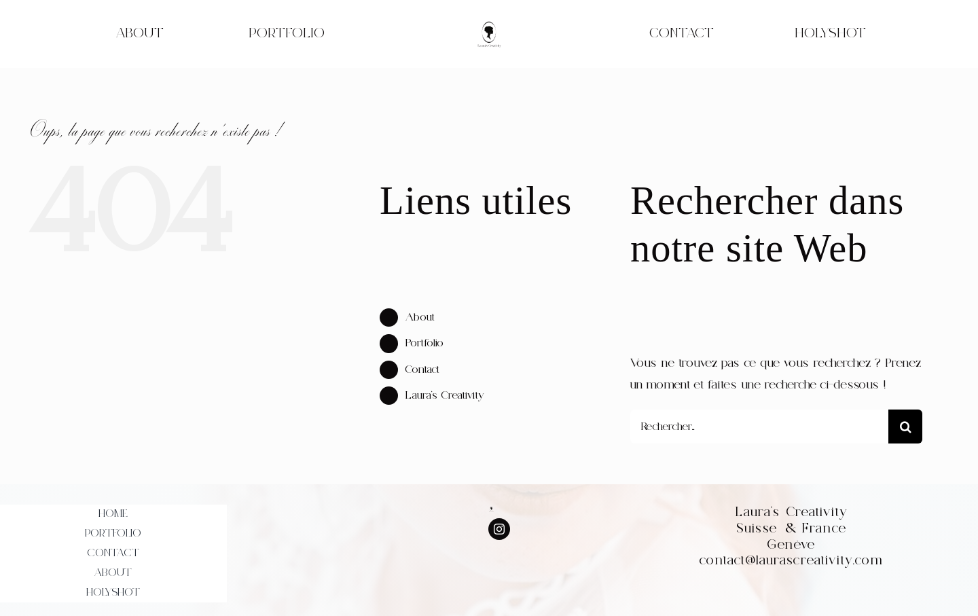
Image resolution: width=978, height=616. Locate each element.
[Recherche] (905, 426)
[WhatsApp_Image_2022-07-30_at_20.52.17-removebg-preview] (489, 24)
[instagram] (499, 529)
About (420, 317)
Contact (422, 369)
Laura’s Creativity (444, 395)
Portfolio (424, 343)
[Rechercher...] (759, 426)
